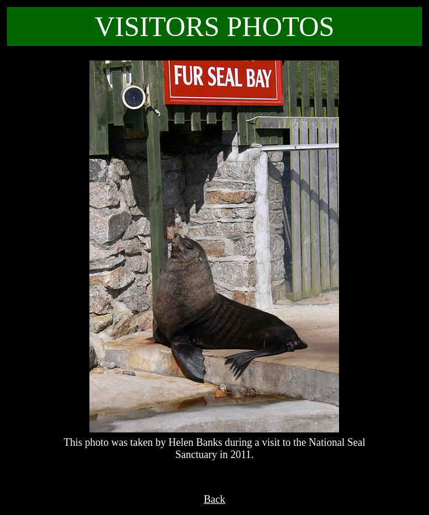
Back (214, 499)
